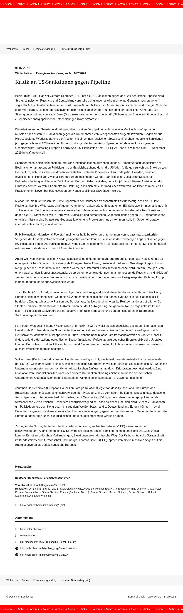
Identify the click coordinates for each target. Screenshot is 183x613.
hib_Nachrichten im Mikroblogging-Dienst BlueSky (48, 541)
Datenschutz (154, 596)
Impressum (170, 596)
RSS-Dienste (27, 535)
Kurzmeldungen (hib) (44, 49)
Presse (26, 49)
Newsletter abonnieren (32, 529)
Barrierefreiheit (136, 596)
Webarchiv (12, 49)
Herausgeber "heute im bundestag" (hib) (42, 505)
